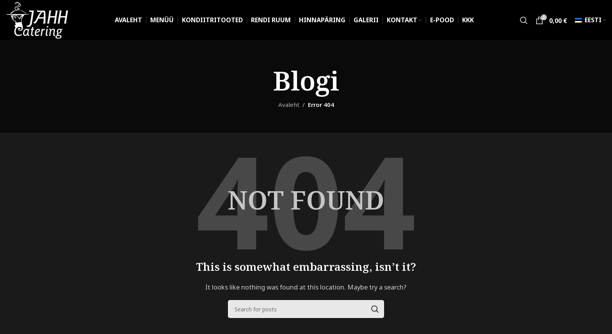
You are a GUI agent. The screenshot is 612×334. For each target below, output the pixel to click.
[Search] (524, 20)
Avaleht (288, 105)
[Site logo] (37, 19)
